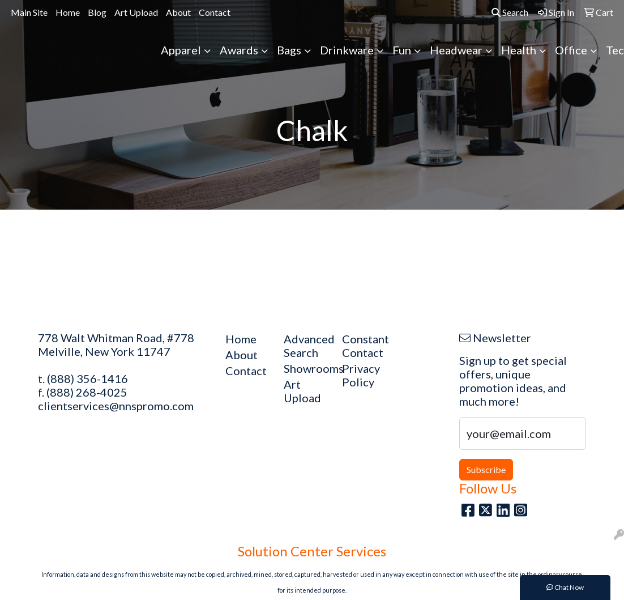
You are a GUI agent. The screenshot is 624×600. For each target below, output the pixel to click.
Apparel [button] (181, 50)
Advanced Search (306, 345)
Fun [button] (401, 50)
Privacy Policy (361, 375)
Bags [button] (289, 50)
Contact (214, 12)
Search (509, 12)
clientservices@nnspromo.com (116, 405)
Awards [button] (239, 50)
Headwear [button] (456, 50)
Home (67, 12)
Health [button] (518, 50)
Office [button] (571, 50)
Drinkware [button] (347, 50)
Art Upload (136, 12)
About (178, 12)
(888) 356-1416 (87, 378)
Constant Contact (364, 345)
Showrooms (306, 368)
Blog (97, 12)
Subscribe (486, 469)
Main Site (29, 12)
